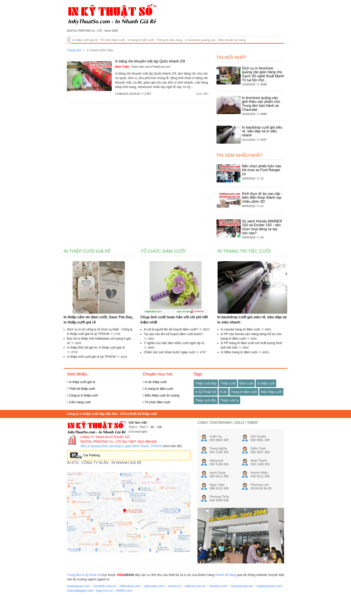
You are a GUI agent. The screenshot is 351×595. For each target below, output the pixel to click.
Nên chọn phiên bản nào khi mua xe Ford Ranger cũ (261, 170)
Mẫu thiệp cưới (271, 392)
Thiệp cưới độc (205, 400)
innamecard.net (242, 586)
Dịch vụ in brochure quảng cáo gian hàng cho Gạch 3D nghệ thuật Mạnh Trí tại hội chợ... (263, 74)
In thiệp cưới (266, 383)
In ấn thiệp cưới (155, 382)
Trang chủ (74, 50)
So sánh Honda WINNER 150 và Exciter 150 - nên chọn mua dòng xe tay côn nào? (262, 227)
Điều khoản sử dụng (232, 40)
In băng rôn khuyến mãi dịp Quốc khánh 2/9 (150, 61)
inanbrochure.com (269, 586)
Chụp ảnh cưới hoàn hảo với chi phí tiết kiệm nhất (174, 319)
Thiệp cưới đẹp (205, 383)
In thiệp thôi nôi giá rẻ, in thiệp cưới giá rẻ (96, 347)
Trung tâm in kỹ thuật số (84, 575)
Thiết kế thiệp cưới (81, 388)
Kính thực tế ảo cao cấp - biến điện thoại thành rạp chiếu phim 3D (262, 197)
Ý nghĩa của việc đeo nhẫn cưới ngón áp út (174, 343)
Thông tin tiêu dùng (169, 40)
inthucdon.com (154, 586)
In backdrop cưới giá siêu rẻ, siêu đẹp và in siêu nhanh (262, 131)
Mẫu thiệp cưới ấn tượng (161, 395)
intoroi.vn (174, 586)
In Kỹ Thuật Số (205, 392)
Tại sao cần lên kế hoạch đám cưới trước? (173, 334)
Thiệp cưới (227, 383)
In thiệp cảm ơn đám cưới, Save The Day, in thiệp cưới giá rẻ (98, 319)
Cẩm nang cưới (79, 402)
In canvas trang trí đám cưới (241, 329)
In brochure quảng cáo (200, 40)
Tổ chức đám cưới (112, 40)
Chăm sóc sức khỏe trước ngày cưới (170, 352)
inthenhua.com (130, 586)
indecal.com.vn (195, 586)
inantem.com (218, 586)
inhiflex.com (124, 590)
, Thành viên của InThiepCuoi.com (142, 66)
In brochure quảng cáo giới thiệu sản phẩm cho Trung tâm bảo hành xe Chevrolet (261, 104)
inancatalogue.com (80, 590)
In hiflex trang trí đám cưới (239, 352)
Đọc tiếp (203, 94)
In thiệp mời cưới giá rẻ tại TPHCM (91, 356)
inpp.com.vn (104, 590)
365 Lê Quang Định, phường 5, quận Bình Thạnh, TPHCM (121, 446)
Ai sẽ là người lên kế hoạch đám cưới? (171, 329)
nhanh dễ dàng (225, 575)
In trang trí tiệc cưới (141, 40)
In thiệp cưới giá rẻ (84, 40)
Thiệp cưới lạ (229, 400)
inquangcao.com (78, 586)
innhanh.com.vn (105, 586)
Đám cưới (246, 383)
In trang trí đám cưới (158, 388)
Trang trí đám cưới (244, 392)
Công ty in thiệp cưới (82, 395)
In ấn (223, 392)
